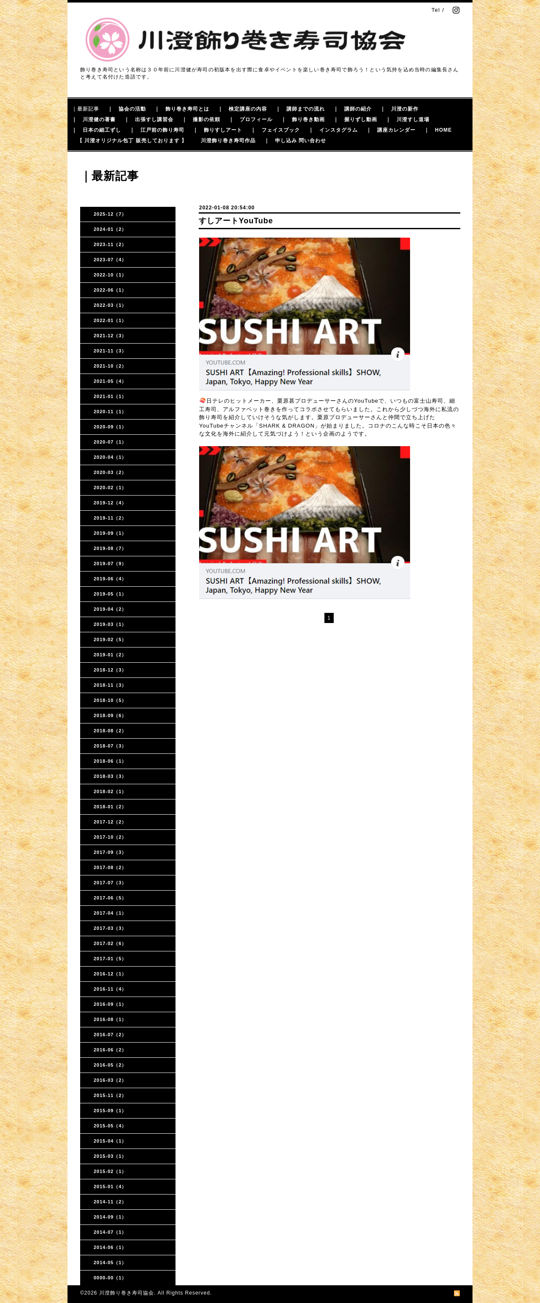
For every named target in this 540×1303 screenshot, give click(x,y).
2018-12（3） (110, 669)
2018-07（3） (110, 745)
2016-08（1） (110, 1019)
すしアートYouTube (236, 221)
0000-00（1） (110, 1277)
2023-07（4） (110, 259)
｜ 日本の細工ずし (96, 130)
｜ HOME (438, 130)
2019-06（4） (110, 578)
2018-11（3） (110, 685)
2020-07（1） (110, 441)
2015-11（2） (110, 1095)
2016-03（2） (110, 1080)
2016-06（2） (110, 1049)
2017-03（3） (110, 928)
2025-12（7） (110, 214)
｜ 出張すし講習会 (148, 119)
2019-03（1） (110, 624)
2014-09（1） (110, 1216)
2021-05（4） (110, 381)
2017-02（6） (110, 943)
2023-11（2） (110, 244)
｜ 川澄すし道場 (407, 119)
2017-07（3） (110, 882)
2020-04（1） (110, 457)
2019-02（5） (110, 639)
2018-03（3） (110, 776)
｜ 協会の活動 (127, 109)
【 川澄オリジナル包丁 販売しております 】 (132, 141)
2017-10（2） (110, 837)
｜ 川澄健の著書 (94, 119)
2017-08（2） (110, 867)
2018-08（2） (110, 730)
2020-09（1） (110, 426)
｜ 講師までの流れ (300, 109)
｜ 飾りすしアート (217, 130)
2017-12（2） (110, 821)
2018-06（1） (110, 761)
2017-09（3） (110, 852)
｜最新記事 (85, 109)
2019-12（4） (110, 502)
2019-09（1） (110, 533)
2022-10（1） (110, 274)
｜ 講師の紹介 (352, 109)
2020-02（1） (110, 487)
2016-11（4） (110, 988)
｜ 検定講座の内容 (242, 109)
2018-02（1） (110, 791)
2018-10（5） (110, 700)
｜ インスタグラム (333, 130)
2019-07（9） (110, 563)
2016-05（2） (110, 1064)
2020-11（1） (110, 411)
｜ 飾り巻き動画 (303, 119)
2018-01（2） (110, 806)
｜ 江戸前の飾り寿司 (157, 130)
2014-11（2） (110, 1201)
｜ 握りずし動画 (355, 119)
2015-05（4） (110, 1125)
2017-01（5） (110, 958)
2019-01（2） (110, 654)
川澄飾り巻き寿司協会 (126, 1293)
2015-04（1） (110, 1140)
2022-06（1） (110, 290)
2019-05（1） (110, 593)
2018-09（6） (110, 715)
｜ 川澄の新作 (399, 109)
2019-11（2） (110, 517)
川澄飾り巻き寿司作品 (228, 141)
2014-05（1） (110, 1262)
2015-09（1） (110, 1110)
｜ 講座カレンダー (391, 130)
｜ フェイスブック (275, 130)
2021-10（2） (110, 365)
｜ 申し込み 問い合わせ (295, 141)
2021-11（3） (110, 350)
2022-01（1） (110, 320)
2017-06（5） (110, 897)
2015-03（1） (110, 1156)
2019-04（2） (110, 609)
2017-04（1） (110, 913)
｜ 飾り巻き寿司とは (181, 109)
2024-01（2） (110, 229)
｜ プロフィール (251, 119)
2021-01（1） (110, 396)
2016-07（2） (110, 1034)
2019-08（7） (110, 548)
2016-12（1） (110, 973)
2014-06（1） (110, 1247)
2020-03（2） (110, 472)
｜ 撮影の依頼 (201, 119)
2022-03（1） (110, 305)
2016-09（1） (110, 1004)
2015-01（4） (110, 1186)
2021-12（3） (110, 335)
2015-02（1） (110, 1171)
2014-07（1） (110, 1232)
